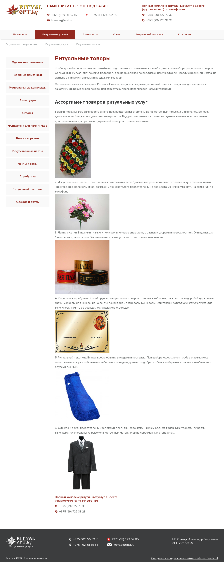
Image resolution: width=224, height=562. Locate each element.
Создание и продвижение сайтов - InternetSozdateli (184, 558)
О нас (117, 34)
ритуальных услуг (184, 303)
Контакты (184, 34)
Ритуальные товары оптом (21, 44)
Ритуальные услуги (55, 34)
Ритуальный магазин (149, 34)
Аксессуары (90, 34)
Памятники (20, 34)
